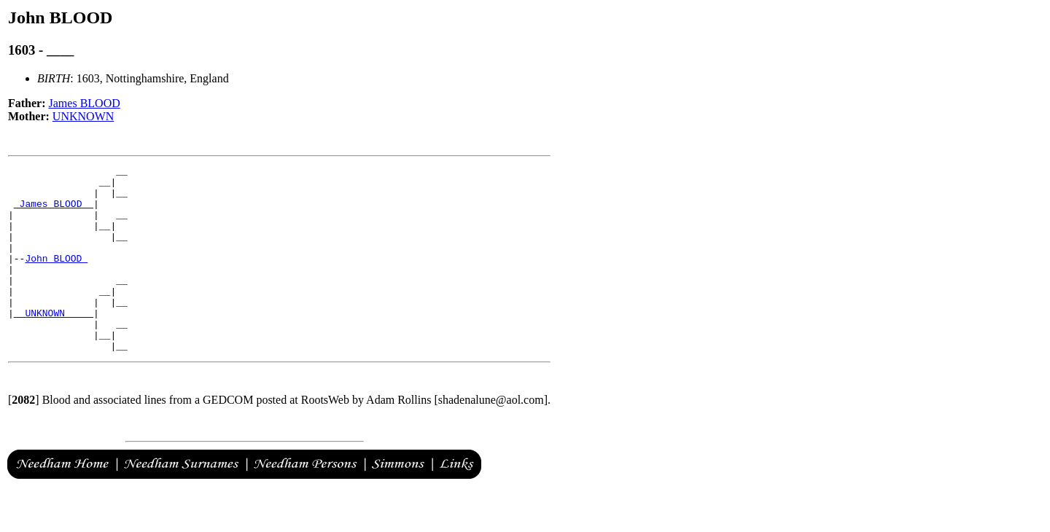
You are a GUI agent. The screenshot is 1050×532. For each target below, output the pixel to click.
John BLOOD (56, 277)
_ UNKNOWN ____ (53, 343)
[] (23, 437)
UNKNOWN (83, 116)
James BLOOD (84, 103)
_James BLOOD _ (53, 212)
